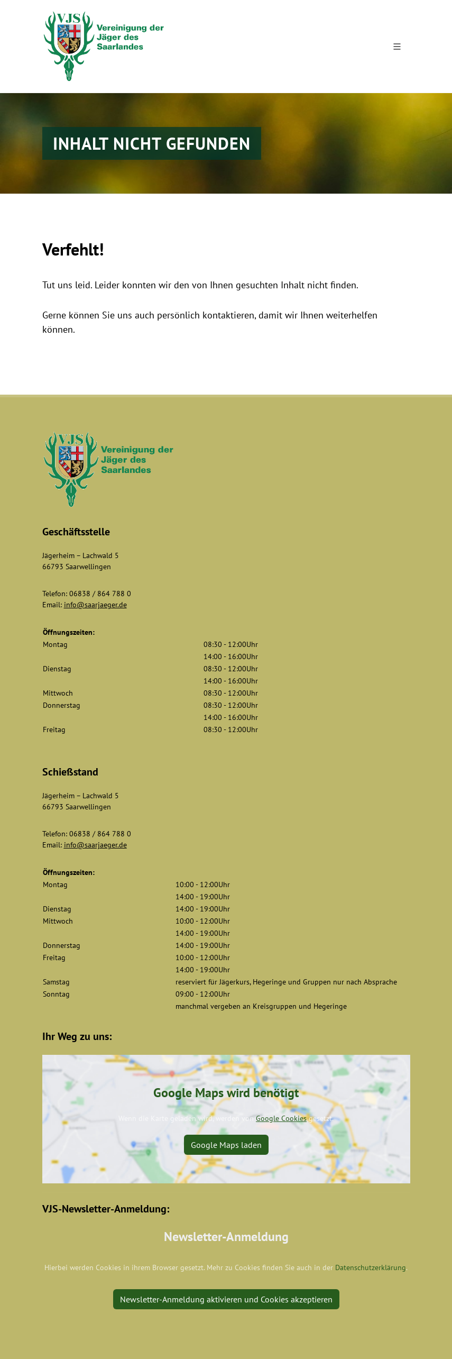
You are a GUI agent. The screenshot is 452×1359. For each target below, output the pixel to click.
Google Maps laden (226, 1144)
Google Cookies (281, 1118)
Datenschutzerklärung (370, 1267)
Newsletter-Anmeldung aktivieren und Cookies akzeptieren (226, 1299)
